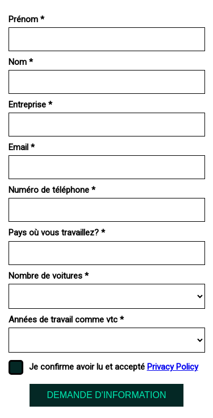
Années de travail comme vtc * (66, 319)
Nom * (21, 62)
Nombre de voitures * (49, 276)
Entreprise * (30, 105)
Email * (22, 147)
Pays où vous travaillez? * (57, 232)
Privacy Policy (172, 367)
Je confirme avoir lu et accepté (113, 367)
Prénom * (26, 19)
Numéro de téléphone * (52, 190)
